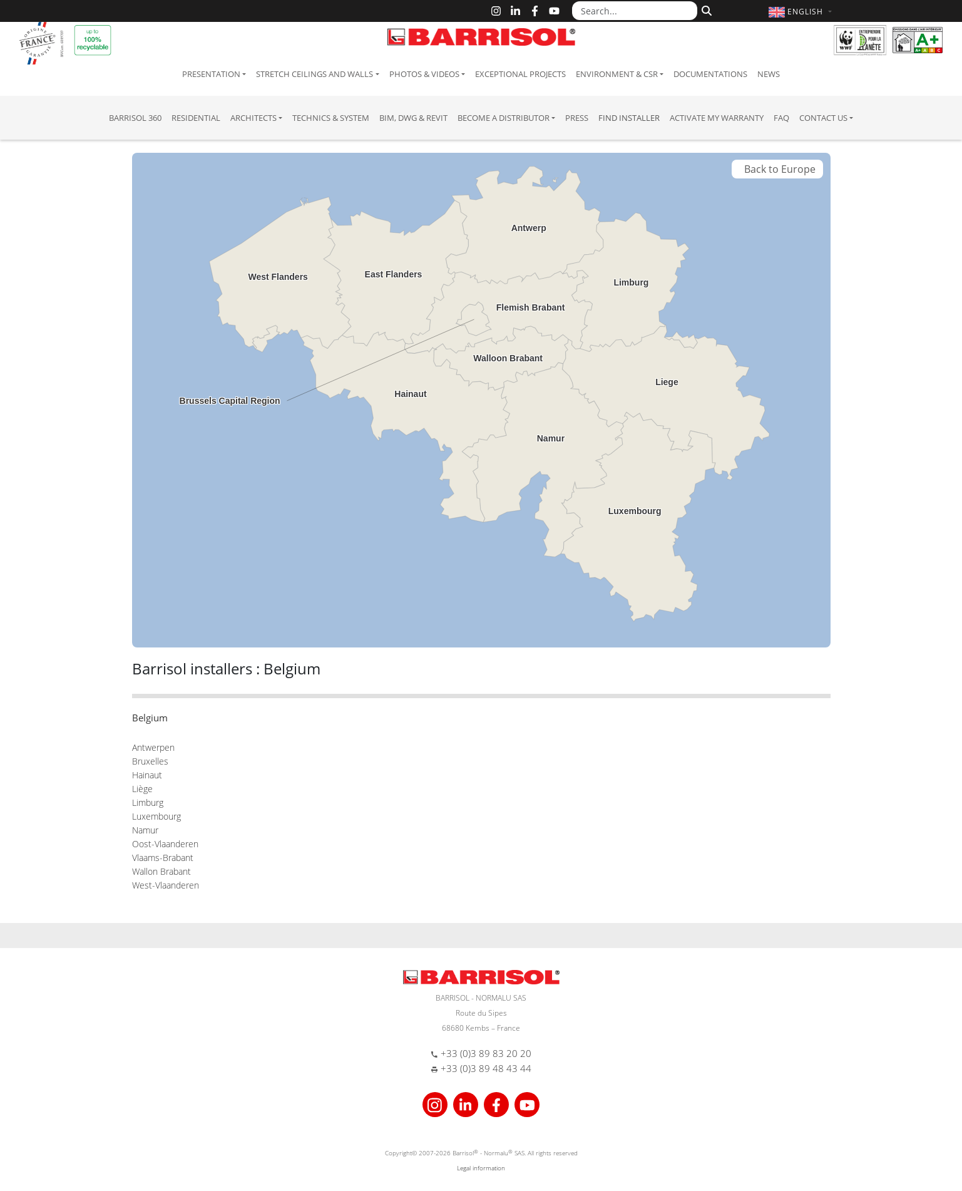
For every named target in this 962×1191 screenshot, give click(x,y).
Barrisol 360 (135, 117)
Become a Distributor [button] (504, 117)
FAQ (781, 117)
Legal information (481, 1167)
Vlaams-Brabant (162, 858)
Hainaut (147, 775)
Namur (145, 830)
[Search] (705, 9)
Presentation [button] (211, 74)
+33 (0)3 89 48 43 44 (486, 1068)
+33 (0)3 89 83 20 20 (486, 1053)
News (768, 74)
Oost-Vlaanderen (165, 844)
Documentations (710, 74)
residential (195, 117)
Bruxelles (150, 761)
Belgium (150, 717)
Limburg (147, 802)
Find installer (629, 117)
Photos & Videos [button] (424, 74)
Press (576, 117)
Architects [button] (253, 117)
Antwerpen (153, 747)
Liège (142, 789)
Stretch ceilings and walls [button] (314, 74)
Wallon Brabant (161, 871)
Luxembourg (156, 816)
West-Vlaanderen (165, 885)
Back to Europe (777, 169)
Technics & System (330, 117)
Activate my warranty (717, 117)
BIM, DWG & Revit (413, 117)
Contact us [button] (823, 117)
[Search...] (634, 10)
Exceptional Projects (520, 74)
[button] (801, 11)
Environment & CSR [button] (617, 74)
